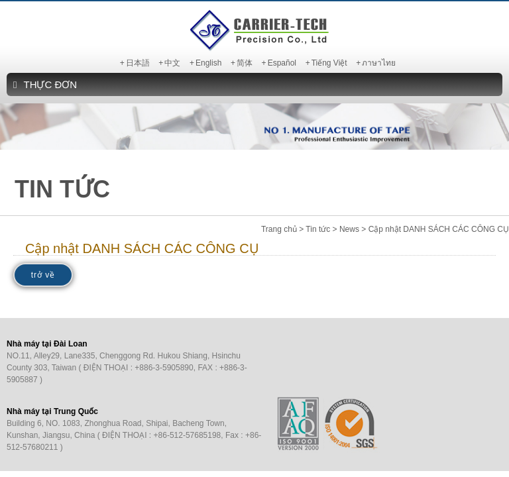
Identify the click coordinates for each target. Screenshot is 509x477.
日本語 (138, 63)
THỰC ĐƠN (45, 84)
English (208, 63)
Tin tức (318, 229)
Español (282, 63)
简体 (245, 63)
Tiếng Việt (329, 63)
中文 (172, 63)
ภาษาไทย (379, 63)
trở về (43, 275)
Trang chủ (279, 229)
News (349, 229)
